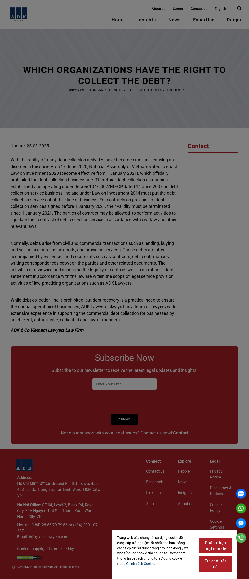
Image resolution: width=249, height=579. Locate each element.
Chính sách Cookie (140, 563)
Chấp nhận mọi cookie (215, 545)
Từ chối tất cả (215, 564)
